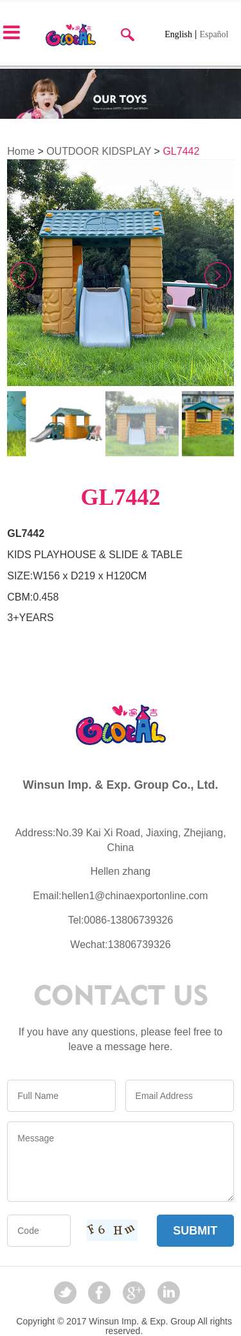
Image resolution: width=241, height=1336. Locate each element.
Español (213, 34)
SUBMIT (195, 1230)
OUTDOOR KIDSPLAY (98, 151)
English (178, 34)
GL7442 (181, 151)
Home (21, 151)
